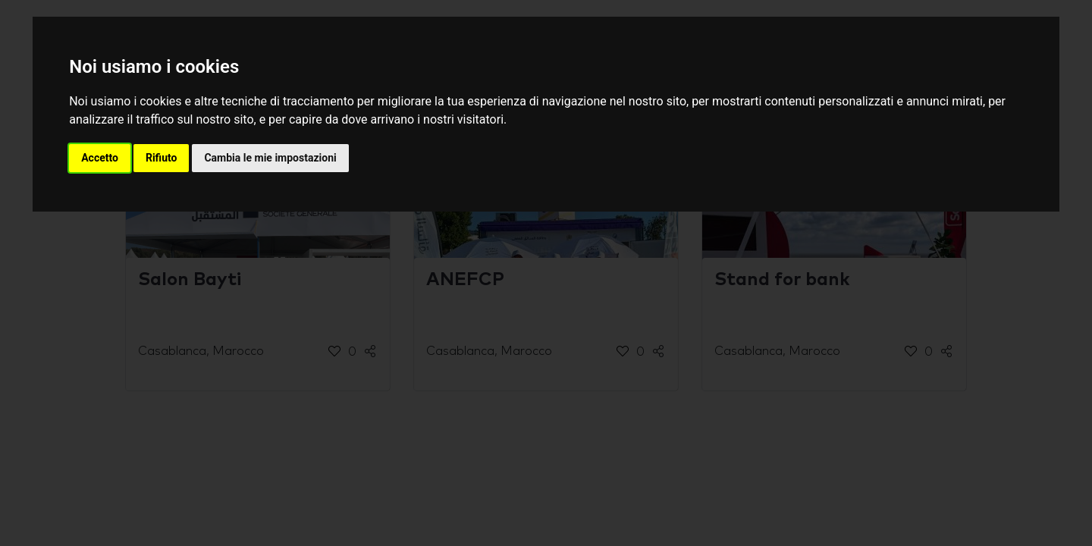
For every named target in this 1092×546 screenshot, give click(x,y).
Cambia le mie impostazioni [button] (270, 158)
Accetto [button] (99, 158)
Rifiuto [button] (161, 158)
